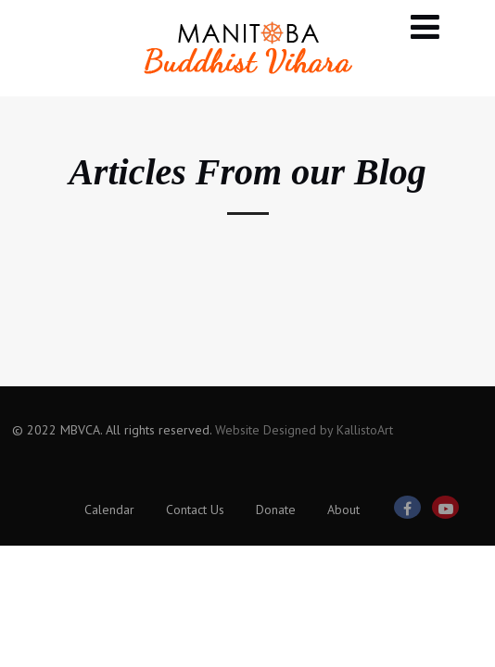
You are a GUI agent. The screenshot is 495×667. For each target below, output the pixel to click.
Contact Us (195, 509)
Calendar (109, 509)
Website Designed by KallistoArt (304, 430)
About (343, 509)
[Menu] (425, 26)
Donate (276, 509)
